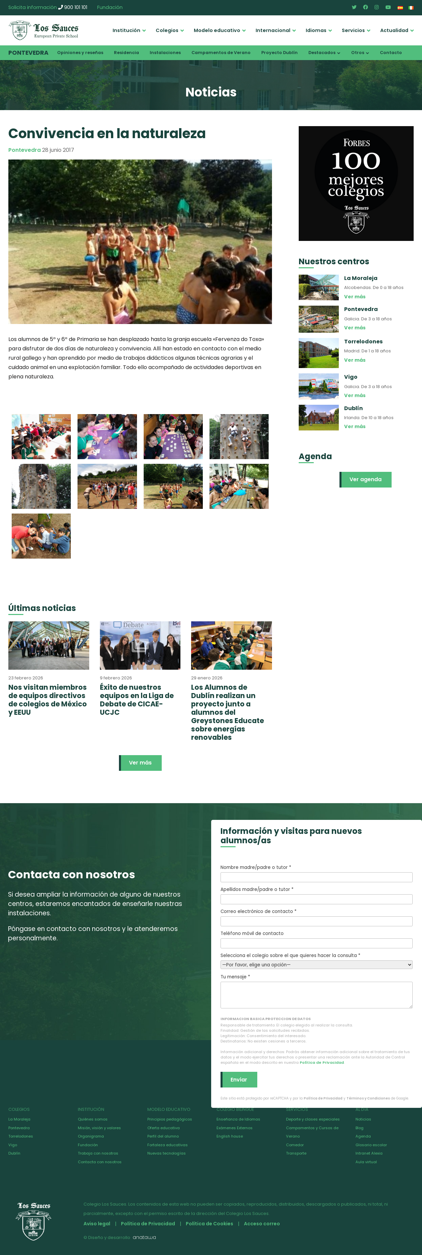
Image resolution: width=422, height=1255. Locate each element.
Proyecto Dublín (279, 52)
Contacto (391, 52)
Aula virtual (366, 1162)
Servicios (353, 30)
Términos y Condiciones (368, 1098)
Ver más (140, 762)
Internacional (273, 30)
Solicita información (32, 7)
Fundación (110, 7)
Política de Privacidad (322, 1062)
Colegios (167, 30)
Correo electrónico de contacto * (317, 917)
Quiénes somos (93, 1119)
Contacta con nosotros (100, 1162)
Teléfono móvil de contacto (317, 939)
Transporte (296, 1153)
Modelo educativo (217, 30)
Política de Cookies (209, 1223)
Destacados (321, 52)
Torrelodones (20, 1136)
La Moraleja (19, 1119)
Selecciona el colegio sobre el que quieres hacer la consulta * (317, 960)
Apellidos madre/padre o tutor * (317, 895)
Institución (126, 30)
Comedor (295, 1145)
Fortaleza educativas (167, 1145)
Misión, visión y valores (99, 1128)
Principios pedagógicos (169, 1119)
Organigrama (91, 1136)
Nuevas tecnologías (166, 1153)
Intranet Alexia (369, 1153)
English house (230, 1136)
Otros (357, 52)
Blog (360, 1128)
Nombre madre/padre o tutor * (317, 873)
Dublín (14, 1153)
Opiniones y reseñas (80, 52)
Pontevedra (28, 53)
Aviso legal (97, 1223)
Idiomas (316, 30)
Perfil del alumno (163, 1136)
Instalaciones (165, 52)
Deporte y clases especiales (313, 1119)
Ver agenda (365, 479)
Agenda (363, 1136)
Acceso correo (262, 1223)
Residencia (126, 52)
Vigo (12, 1145)
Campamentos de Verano (221, 52)
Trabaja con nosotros (98, 1153)
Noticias (363, 1119)
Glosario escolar (371, 1145)
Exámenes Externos (235, 1128)
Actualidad (394, 30)
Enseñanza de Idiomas (238, 1119)
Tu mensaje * (317, 991)
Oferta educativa (163, 1128)
